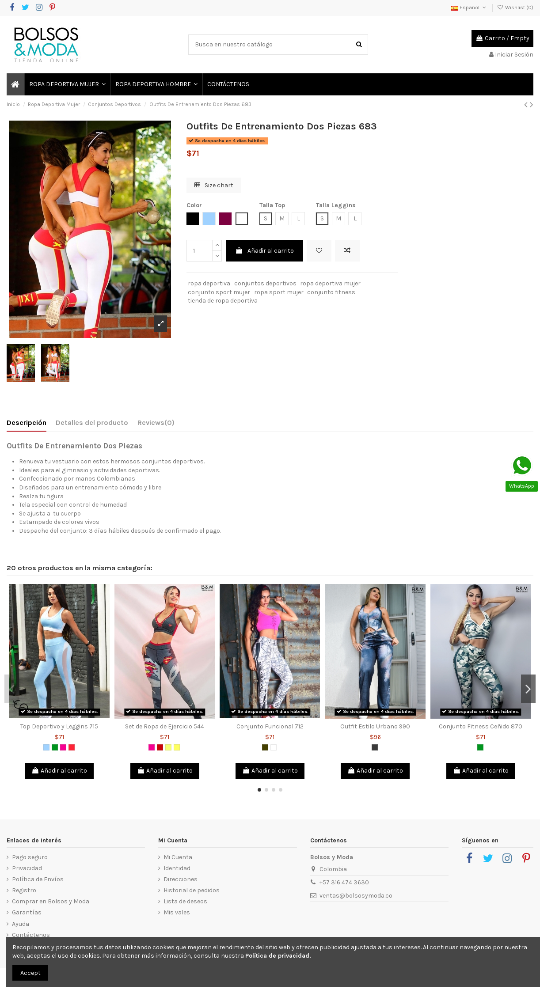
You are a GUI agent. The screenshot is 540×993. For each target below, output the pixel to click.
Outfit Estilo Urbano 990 (375, 726)
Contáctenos (31, 935)
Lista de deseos (185, 901)
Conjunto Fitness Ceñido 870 (480, 726)
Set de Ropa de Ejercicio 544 (164, 726)
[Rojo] (160, 747)
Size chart (213, 185)
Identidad (177, 868)
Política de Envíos (38, 879)
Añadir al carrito (264, 250)
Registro (24, 890)
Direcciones (181, 879)
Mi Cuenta (178, 857)
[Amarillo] (177, 747)
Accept (30, 973)
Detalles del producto (92, 422)
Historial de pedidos (192, 890)
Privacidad (27, 868)
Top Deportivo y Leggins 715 (59, 726)
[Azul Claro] (46, 747)
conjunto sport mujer (219, 292)
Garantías (27, 912)
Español (469, 7)
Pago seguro (30, 857)
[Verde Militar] (265, 747)
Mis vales (177, 912)
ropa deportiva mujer (330, 283)
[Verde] (55, 747)
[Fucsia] (63, 747)
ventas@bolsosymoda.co (355, 895)
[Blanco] (273, 747)
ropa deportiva (209, 283)
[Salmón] (71, 747)
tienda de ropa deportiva (223, 300)
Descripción (26, 422)
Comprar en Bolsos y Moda (50, 901)
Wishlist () (515, 7)
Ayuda (20, 924)
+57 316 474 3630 (344, 882)
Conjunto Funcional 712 (270, 726)
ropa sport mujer (279, 292)
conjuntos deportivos (265, 283)
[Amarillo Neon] (168, 747)
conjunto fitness (331, 292)
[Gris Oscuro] (375, 747)
